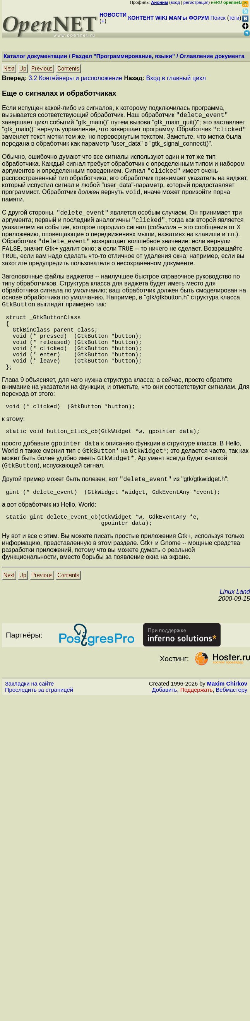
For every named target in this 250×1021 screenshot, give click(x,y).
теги (234, 18)
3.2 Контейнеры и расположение (75, 78)
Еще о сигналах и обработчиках (59, 93)
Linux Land (235, 630)
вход (175, 2)
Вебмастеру (231, 729)
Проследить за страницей (39, 729)
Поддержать (196, 729)
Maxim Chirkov (227, 723)
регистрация (196, 2)
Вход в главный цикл (176, 78)
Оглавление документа (212, 56)
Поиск (218, 18)
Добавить (164, 729)
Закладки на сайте (29, 723)
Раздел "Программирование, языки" (123, 56)
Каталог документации (35, 56)
